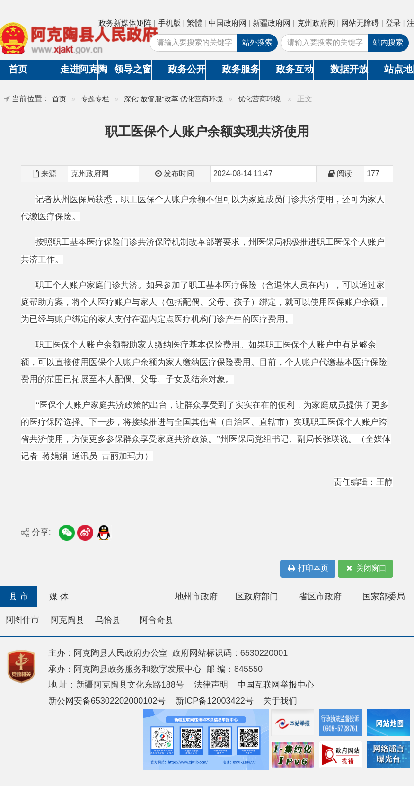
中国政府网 (228, 23)
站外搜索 (257, 42)
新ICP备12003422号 (215, 701)
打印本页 (307, 568)
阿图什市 (22, 620)
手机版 (169, 23)
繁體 (194, 23)
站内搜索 (388, 42)
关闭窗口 (366, 568)
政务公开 (186, 69)
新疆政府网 (272, 23)
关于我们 (280, 701)
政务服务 (240, 69)
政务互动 (294, 69)
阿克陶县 (67, 620)
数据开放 (349, 69)
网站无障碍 (360, 23)
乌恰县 (108, 620)
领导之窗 (132, 69)
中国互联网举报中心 (276, 684)
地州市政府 (196, 596)
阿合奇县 (157, 620)
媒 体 (59, 596)
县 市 (18, 596)
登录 (393, 23)
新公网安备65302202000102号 (107, 701)
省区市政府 (320, 596)
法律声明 (211, 684)
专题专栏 (95, 99)
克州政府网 (316, 23)
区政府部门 (257, 596)
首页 (59, 99)
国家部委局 (383, 596)
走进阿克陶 (78, 69)
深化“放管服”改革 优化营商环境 (173, 99)
